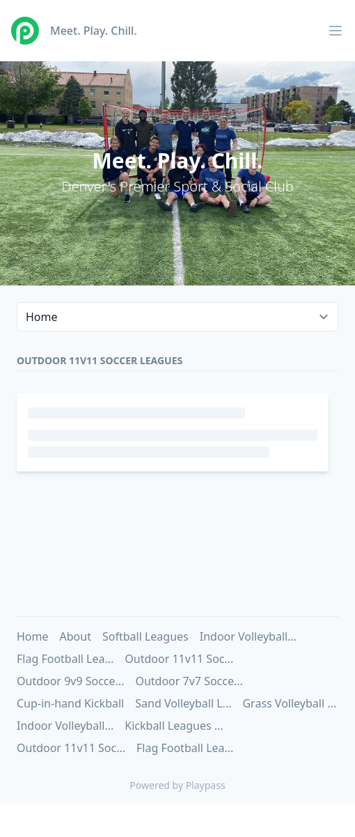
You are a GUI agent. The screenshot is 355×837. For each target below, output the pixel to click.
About (75, 636)
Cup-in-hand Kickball (70, 703)
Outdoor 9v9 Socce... (70, 681)
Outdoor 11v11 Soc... (179, 658)
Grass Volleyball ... (289, 703)
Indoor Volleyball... (248, 636)
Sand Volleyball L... (183, 703)
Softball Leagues (145, 636)
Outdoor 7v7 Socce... (188, 681)
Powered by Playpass (177, 785)
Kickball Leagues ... (174, 725)
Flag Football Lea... (65, 658)
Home (33, 636)
